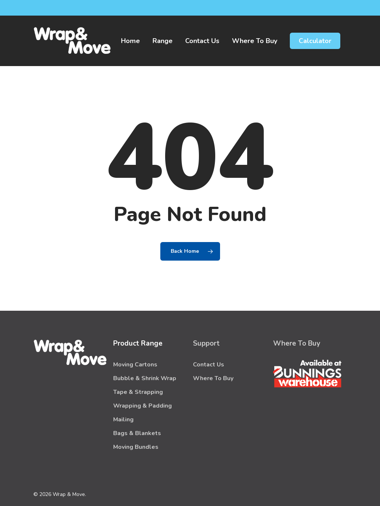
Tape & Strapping (138, 392)
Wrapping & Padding (142, 406)
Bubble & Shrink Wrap (144, 378)
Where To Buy (213, 378)
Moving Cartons (135, 364)
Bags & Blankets (137, 433)
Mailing (123, 419)
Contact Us (208, 364)
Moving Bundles (135, 447)
